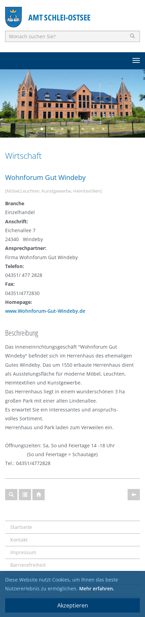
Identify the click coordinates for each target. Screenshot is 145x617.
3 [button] (62, 129)
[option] (72, 103)
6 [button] (93, 129)
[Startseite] (38, 494)
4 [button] (72, 129)
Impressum (23, 552)
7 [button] (103, 129)
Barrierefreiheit (28, 565)
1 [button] (42, 129)
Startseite (21, 527)
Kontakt (19, 539)
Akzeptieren (72, 605)
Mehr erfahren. (96, 588)
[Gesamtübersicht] (25, 494)
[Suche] (11, 494)
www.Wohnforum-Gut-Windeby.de (45, 311)
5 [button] (82, 129)
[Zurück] (134, 494)
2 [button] (52, 129)
